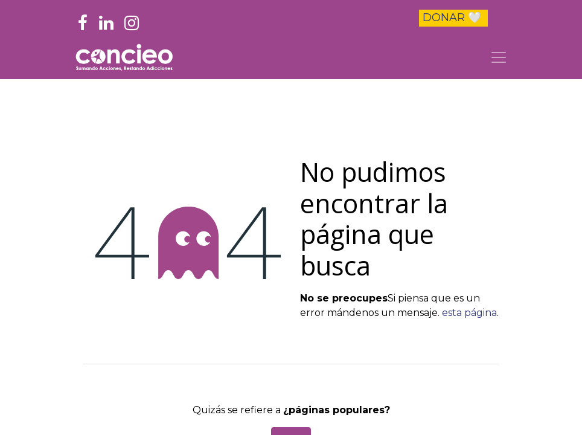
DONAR (452, 17)
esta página (469, 312)
